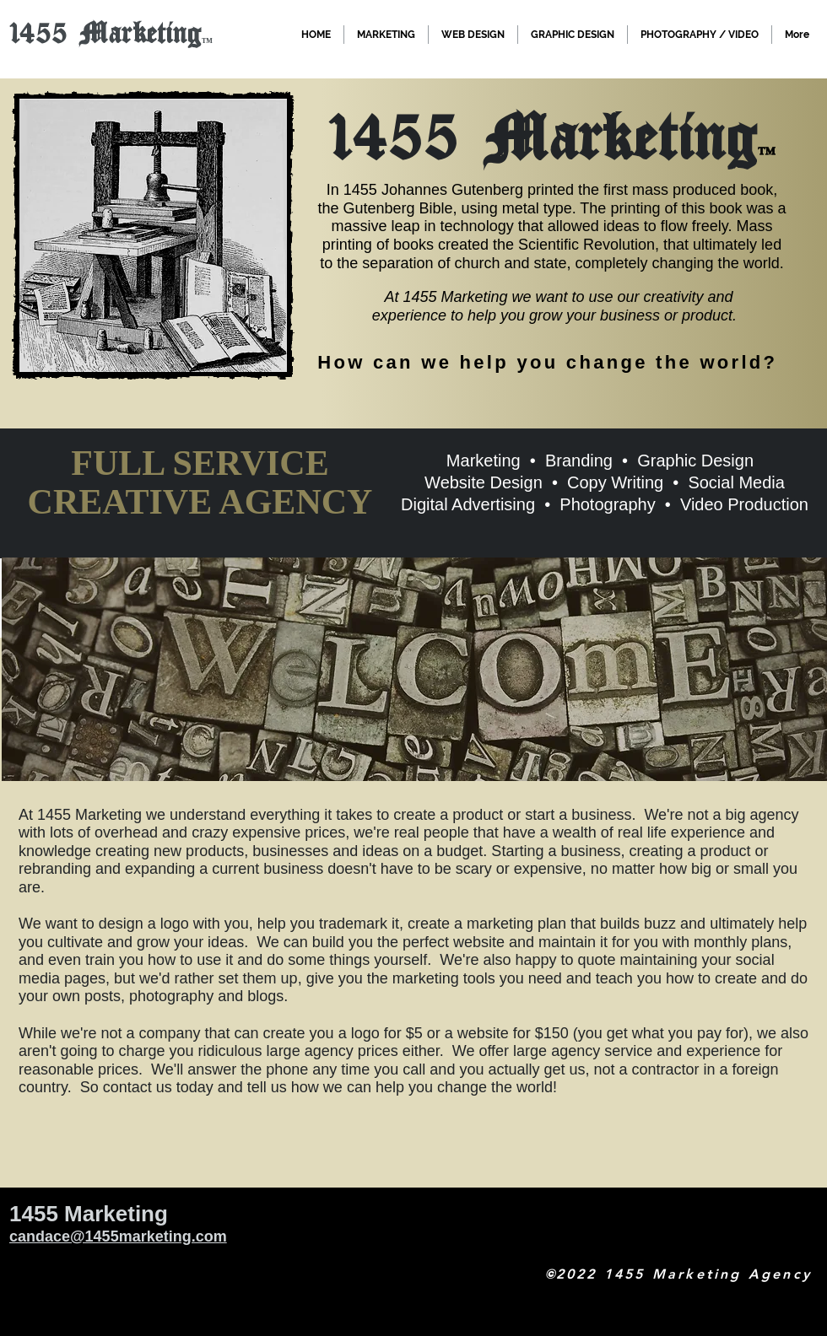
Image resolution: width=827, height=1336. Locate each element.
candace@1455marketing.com (118, 1236)
